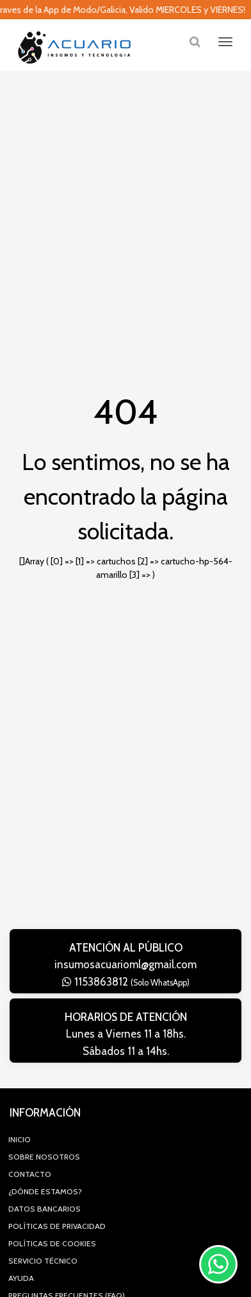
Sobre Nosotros (44, 1157)
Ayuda (21, 1278)
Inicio (19, 1139)
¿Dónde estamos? (45, 1191)
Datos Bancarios (44, 1209)
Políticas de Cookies (52, 1243)
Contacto (29, 1174)
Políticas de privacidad (57, 1226)
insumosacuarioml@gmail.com (125, 964)
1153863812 (126, 981)
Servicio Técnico (42, 1261)
